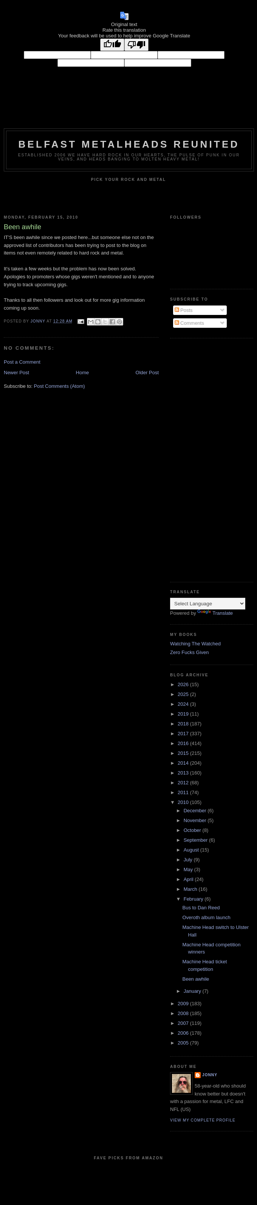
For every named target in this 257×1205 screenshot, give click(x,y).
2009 (184, 1003)
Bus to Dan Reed (201, 907)
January (193, 991)
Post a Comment (22, 362)
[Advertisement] (193, 459)
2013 (184, 773)
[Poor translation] (136, 45)
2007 (184, 1023)
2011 (184, 792)
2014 (184, 763)
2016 (184, 743)
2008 (184, 1013)
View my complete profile (202, 1120)
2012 (184, 782)
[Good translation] (112, 45)
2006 (184, 1033)
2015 (184, 753)
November (196, 820)
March (191, 889)
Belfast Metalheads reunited (129, 144)
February (194, 899)
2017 (184, 733)
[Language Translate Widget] (207, 603)
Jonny (209, 1075)
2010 (184, 802)
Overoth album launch (206, 917)
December (196, 810)
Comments (189, 323)
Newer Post (16, 372)
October (193, 830)
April (189, 879)
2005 (184, 1043)
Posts (184, 310)
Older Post (147, 372)
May (189, 869)
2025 (184, 694)
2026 (184, 684)
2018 (184, 724)
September (196, 840)
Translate (215, 613)
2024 (184, 704)
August (192, 850)
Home (82, 372)
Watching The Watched (195, 643)
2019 (184, 714)
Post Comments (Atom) (59, 386)
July (189, 859)
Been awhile (195, 979)
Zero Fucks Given (189, 652)
